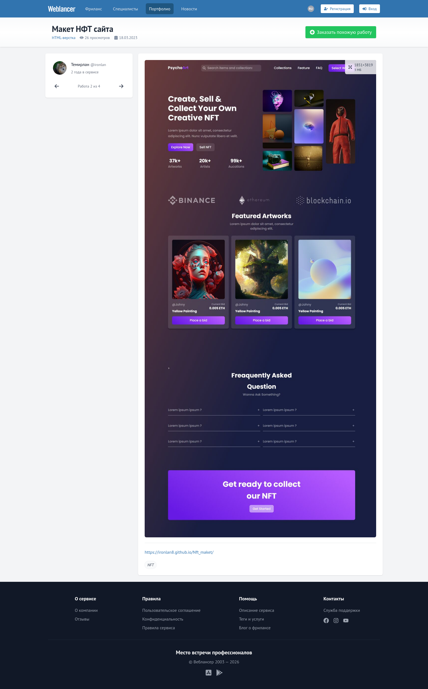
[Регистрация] (337, 8)
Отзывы (82, 619)
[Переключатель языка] (311, 8)
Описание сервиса (256, 610)
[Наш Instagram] (336, 620)
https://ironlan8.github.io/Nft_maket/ (179, 552)
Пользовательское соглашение (171, 610)
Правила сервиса (158, 627)
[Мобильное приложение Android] (219, 672)
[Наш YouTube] (346, 620)
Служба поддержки (341, 610)
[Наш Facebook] (326, 620)
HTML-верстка (63, 37)
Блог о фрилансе (255, 627)
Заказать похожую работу (341, 32)
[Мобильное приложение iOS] (208, 672)
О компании (86, 610)
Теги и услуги (251, 619)
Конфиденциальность (162, 619)
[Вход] (369, 8)
